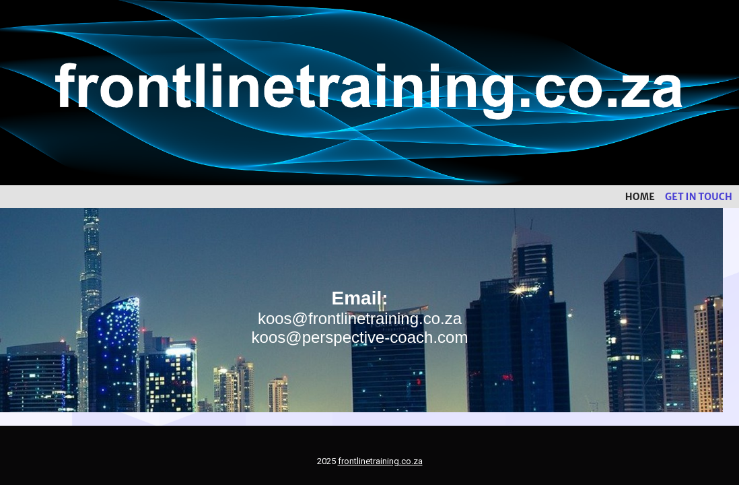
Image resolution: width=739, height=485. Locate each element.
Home (640, 196)
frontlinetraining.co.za (380, 461)
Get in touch (698, 196)
